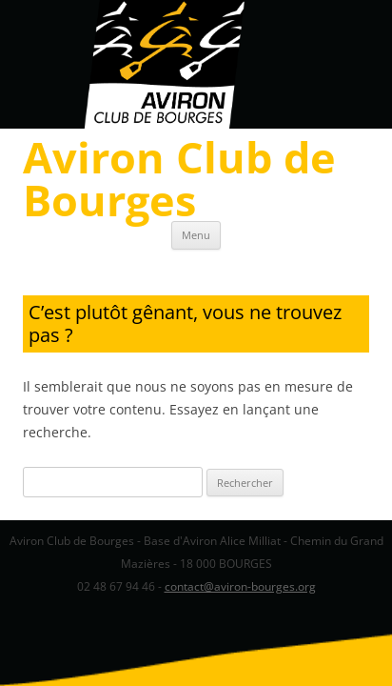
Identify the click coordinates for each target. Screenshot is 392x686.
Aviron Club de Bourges (179, 178)
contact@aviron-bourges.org (240, 586)
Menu (196, 235)
